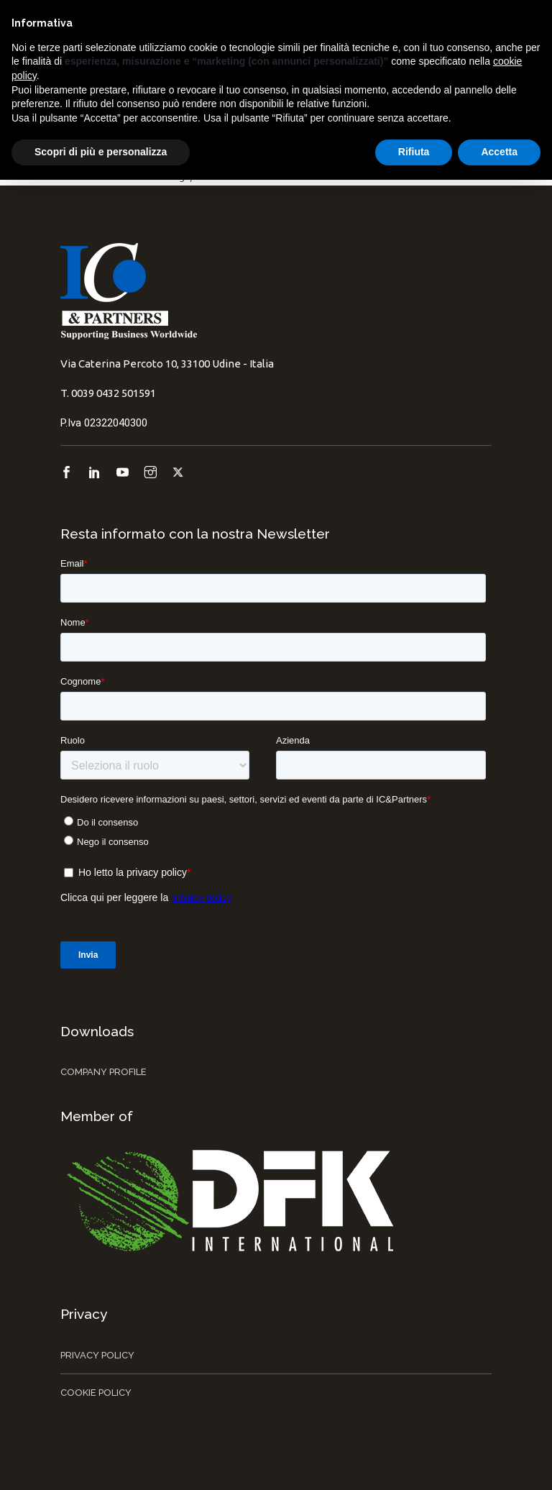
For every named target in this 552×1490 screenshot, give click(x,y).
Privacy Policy (97, 1355)
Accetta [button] (499, 151)
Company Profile (103, 1071)
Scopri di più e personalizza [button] (100, 151)
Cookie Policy (96, 1392)
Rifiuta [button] (414, 151)
